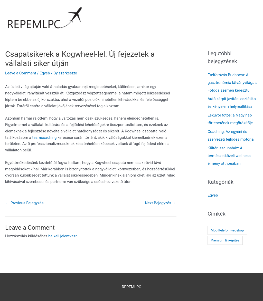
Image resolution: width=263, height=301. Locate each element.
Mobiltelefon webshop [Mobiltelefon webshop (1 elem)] (227, 230)
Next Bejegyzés (160, 203)
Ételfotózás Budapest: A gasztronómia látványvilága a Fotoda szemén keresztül (232, 83)
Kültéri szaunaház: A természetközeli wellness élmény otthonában (229, 156)
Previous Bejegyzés (25, 203)
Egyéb (45, 73)
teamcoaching (44, 137)
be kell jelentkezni (63, 236)
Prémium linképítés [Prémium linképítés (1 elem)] (225, 240)
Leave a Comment (20, 73)
